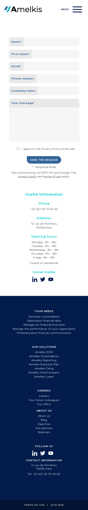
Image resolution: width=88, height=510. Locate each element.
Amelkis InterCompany (44, 372)
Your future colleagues (44, 400)
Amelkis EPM (44, 352)
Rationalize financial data (44, 320)
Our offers (44, 404)
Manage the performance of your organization (44, 328)
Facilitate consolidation (44, 316)
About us (44, 415)
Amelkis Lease (44, 376)
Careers (44, 396)
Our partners (44, 428)
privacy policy (27, 176)
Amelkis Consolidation (44, 356)
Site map (57, 505)
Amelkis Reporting (44, 360)
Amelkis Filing (44, 368)
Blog (44, 420)
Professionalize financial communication (44, 333)
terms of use (52, 176)
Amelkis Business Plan (44, 364)
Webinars (44, 432)
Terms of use (34, 505)
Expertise (44, 424)
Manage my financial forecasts (44, 324)
